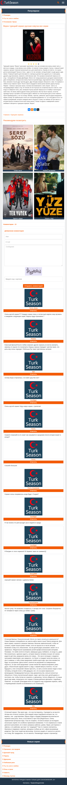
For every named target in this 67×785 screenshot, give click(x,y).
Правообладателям (37, 783)
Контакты (26, 783)
